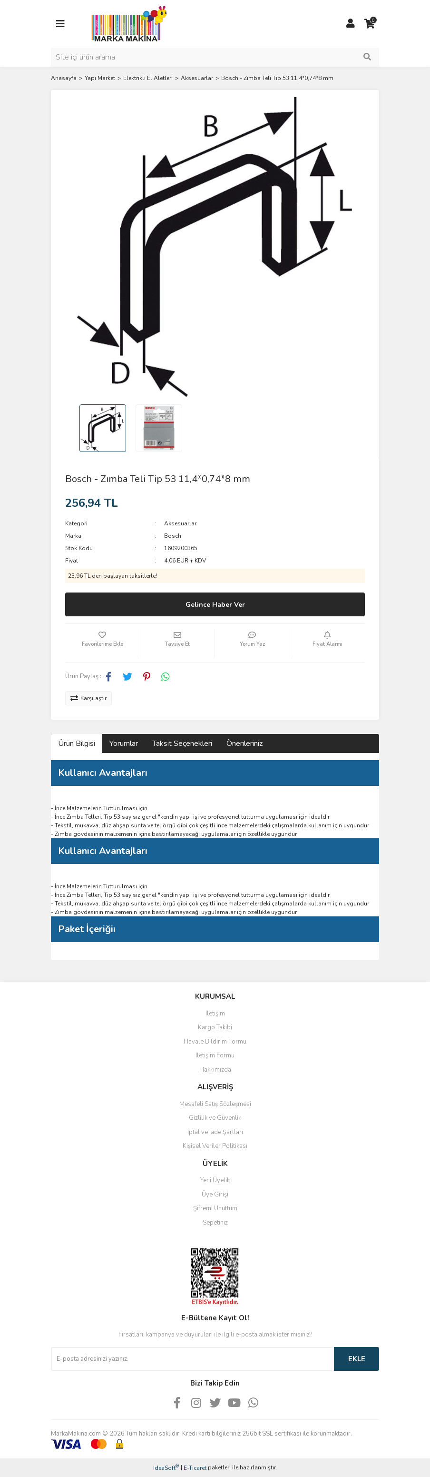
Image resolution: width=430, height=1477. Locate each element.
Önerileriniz (244, 743)
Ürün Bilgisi (76, 743)
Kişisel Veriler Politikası (215, 1146)
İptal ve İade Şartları (215, 1132)
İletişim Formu (215, 1055)
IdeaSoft (166, 1468)
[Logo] (126, 23)
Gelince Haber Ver (215, 604)
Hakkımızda (215, 1069)
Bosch (172, 536)
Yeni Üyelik (215, 1180)
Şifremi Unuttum (215, 1208)
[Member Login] (350, 24)
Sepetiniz (215, 1222)
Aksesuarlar (180, 523)
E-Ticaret (195, 1468)
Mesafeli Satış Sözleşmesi (215, 1104)
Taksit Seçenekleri (182, 743)
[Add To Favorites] (102, 643)
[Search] (215, 57)
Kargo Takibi (215, 1027)
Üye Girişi (215, 1194)
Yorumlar (123, 743)
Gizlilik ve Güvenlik (215, 1118)
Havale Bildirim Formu (215, 1041)
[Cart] (369, 23)
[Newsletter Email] (192, 1359)
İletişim (215, 1013)
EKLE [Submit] (356, 1359)
